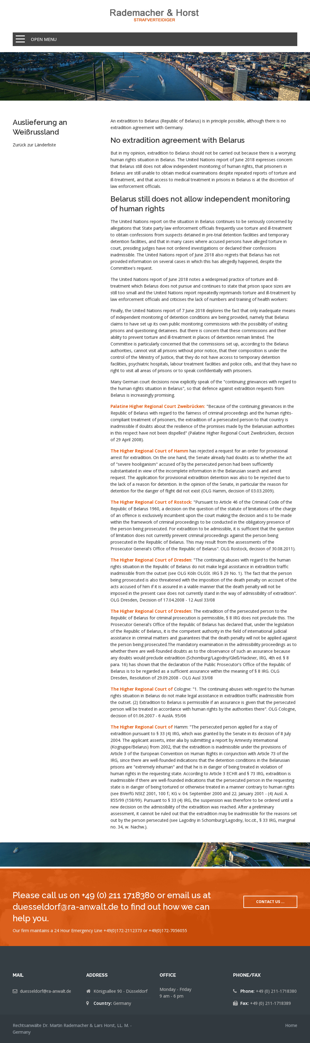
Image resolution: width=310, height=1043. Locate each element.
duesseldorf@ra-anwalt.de (45, 991)
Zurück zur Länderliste (34, 145)
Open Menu (44, 39)
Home (291, 1025)
